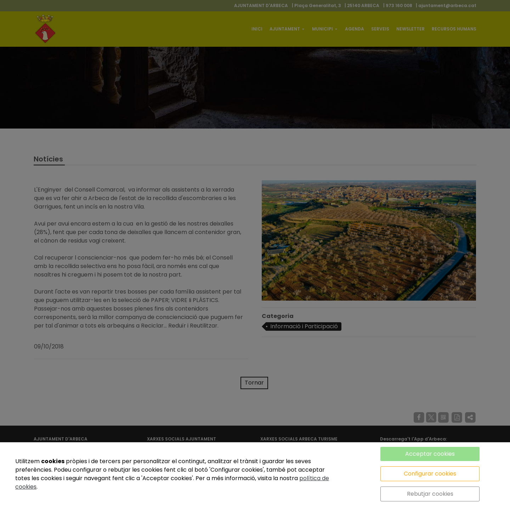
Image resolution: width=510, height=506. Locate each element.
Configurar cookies (430, 474)
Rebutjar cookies (430, 494)
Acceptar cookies (430, 454)
